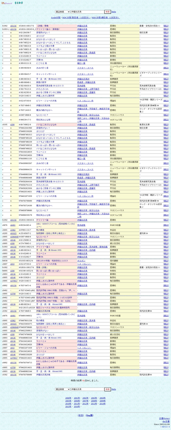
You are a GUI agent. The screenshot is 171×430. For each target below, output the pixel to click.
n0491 (12, 225)
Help (114, 11)
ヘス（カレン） (84, 264)
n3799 (12, 294)
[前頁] (81, 415)
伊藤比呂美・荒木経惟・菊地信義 (92, 247)
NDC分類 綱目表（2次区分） (106, 17)
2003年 (94, 398)
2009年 (103, 401)
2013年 (94, 404)
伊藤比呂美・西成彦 (86, 52)
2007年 (85, 401)
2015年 (68, 406)
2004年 (103, 398)
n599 (12, 124)
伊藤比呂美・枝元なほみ (88, 115)
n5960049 (14, 237)
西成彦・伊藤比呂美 (86, 82)
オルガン (81, 261)
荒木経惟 (81, 85)
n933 (12, 264)
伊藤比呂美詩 (83, 79)
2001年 (77, 398)
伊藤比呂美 (82, 26)
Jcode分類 (55, 17)
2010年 (68, 404)
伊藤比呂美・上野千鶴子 (88, 89)
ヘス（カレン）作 (85, 101)
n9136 (12, 250)
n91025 (13, 233)
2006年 (77, 401)
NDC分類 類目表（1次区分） (76, 17)
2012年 (85, 404)
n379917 (13, 281)
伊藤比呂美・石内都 (86, 250)
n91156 (13, 26)
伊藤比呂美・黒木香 (86, 230)
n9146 (12, 240)
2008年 (94, 401)
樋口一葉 (81, 63)
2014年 (103, 404)
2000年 (68, 398)
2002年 (85, 398)
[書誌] (166, 26)
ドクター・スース (85, 68)
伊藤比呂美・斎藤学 (86, 92)
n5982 (12, 230)
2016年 (77, 406)
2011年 (77, 404)
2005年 (68, 401)
